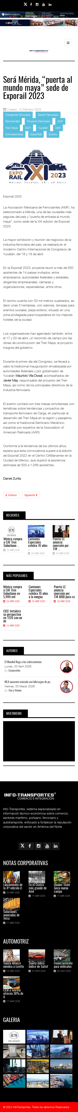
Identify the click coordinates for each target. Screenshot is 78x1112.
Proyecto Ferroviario (38, 121)
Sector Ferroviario (48, 114)
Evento (53, 134)
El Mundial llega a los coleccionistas (23, 662)
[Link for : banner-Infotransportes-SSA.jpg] (39, 17)
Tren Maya (11, 127)
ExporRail (36, 134)
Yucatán (43, 127)
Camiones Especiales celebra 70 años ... (37, 544)
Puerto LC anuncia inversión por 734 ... (61, 544)
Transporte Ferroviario (17, 114)
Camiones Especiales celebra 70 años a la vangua (38, 592)
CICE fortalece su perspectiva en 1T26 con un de (12, 616)
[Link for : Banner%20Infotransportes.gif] (39, 26)
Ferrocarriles (12, 121)
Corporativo (14, 670)
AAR (58, 127)
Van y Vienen (15, 690)
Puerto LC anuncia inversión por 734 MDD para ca (64, 592)
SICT (28, 127)
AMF (60, 121)
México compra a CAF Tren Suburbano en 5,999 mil (12, 592)
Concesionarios (14, 134)
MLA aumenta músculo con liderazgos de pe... (28, 682)
